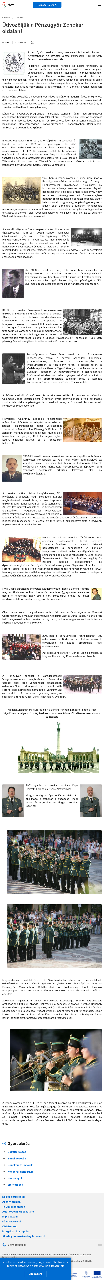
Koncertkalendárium (21, 1171)
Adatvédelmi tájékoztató (18, 1211)
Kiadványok (15, 1178)
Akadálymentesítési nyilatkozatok (24, 1236)
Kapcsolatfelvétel (13, 1196)
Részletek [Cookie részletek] (57, 1265)
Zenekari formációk (20, 1165)
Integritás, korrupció (15, 1231)
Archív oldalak (11, 1201)
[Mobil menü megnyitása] (100, 5)
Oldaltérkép (9, 1226)
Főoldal (6, 17)
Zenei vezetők (17, 1158)
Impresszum (10, 1216)
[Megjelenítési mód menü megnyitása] (47, 5)
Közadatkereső (12, 1221)
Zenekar (19, 17)
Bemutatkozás (17, 1151)
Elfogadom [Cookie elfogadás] (35, 1273)
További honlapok (13, 1206)
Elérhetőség (15, 1184)
